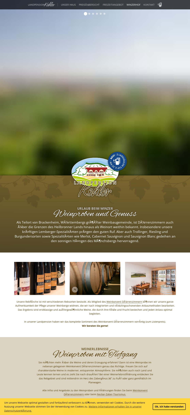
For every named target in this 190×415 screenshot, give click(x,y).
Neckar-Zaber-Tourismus (111, 394)
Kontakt (149, 4)
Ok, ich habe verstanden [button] (169, 406)
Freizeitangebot (113, 4)
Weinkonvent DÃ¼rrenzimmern (124, 301)
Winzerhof (133, 4)
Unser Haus (68, 4)
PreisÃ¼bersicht (89, 4)
